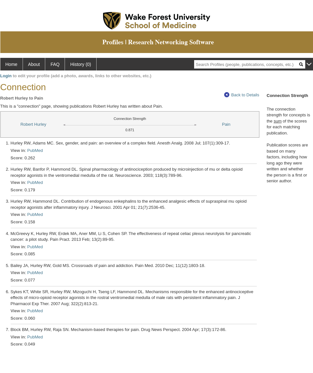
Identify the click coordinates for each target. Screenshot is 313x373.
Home (11, 64)
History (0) (80, 64)
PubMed (35, 150)
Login (6, 75)
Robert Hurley (33, 124)
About (34, 64)
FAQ (54, 64)
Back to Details (241, 94)
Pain (226, 124)
